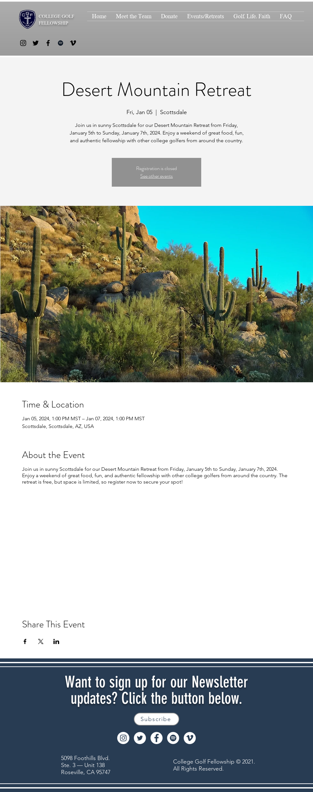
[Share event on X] (41, 641)
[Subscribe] (156, 719)
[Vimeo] (73, 43)
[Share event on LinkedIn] (56, 641)
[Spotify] (61, 43)
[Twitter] (36, 43)
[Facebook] (48, 43)
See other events (156, 176)
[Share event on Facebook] (25, 641)
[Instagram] (23, 43)
